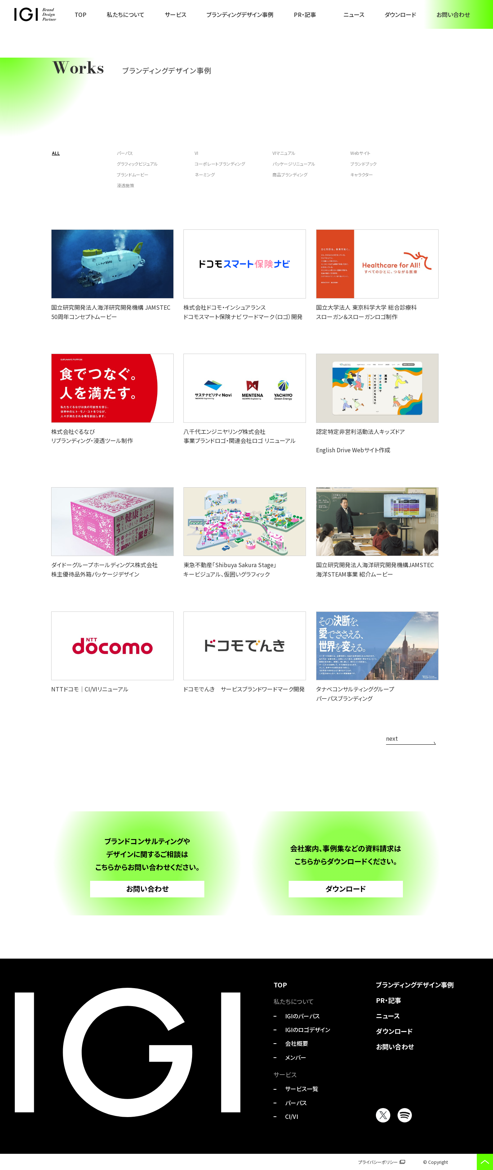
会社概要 (296, 1043)
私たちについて (126, 14)
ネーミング (205, 174)
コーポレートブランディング (220, 164)
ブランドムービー (132, 174)
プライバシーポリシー (378, 1162)
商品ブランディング (289, 174)
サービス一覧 (301, 1088)
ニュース (353, 14)
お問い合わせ (453, 14)
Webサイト (360, 153)
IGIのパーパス (302, 1016)
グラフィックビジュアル (137, 164)
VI (196, 153)
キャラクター (361, 174)
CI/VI (291, 1116)
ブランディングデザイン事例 (240, 14)
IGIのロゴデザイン (307, 1029)
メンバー (295, 1057)
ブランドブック (363, 164)
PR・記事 (305, 14)
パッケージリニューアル (293, 164)
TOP (80, 14)
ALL (56, 153)
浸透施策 (125, 185)
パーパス (125, 153)
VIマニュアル (284, 153)
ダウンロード (400, 14)
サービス (175, 14)
